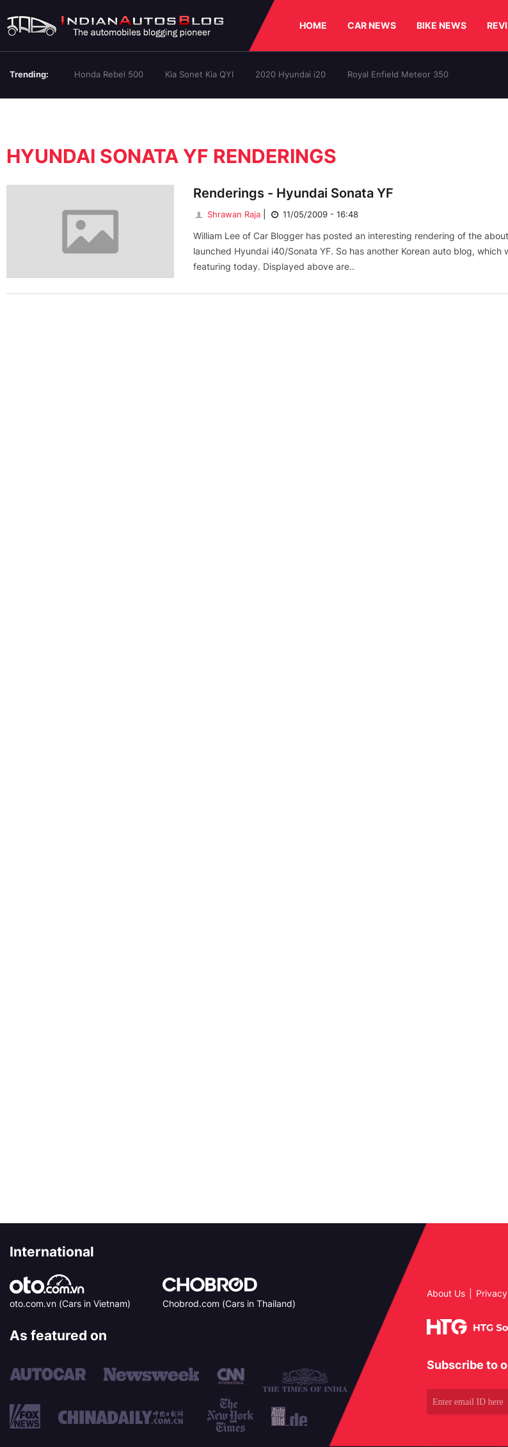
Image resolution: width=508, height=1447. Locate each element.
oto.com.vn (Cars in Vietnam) (70, 1303)
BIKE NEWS (441, 25)
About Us (446, 1293)
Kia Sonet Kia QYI (199, 74)
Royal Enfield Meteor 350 (397, 74)
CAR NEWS (371, 25)
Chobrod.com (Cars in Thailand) (229, 1303)
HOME (313, 25)
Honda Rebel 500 (108, 74)
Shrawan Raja (226, 214)
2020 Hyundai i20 (290, 74)
